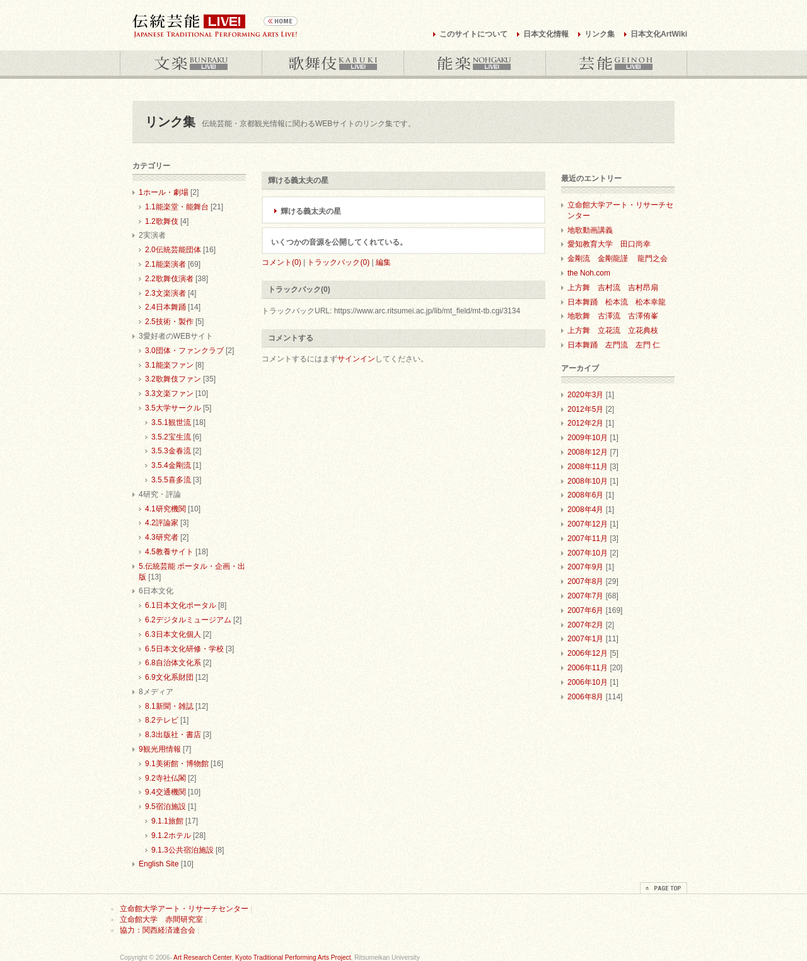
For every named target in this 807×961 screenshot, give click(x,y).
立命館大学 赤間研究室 (161, 919)
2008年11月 (587, 466)
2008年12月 (587, 452)
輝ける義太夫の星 (311, 211)
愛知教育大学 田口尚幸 (609, 244)
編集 (383, 262)
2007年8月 (585, 581)
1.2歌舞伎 (161, 221)
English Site (158, 863)
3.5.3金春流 (171, 450)
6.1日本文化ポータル (180, 605)
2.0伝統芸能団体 (173, 249)
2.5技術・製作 (169, 321)
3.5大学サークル (173, 408)
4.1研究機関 (165, 508)
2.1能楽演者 (165, 264)
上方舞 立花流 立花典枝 (612, 330)
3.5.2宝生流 (171, 437)
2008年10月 (587, 481)
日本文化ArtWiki (658, 34)
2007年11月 (587, 538)
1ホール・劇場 (164, 192)
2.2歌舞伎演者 (169, 278)
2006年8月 (585, 696)
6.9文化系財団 (169, 677)
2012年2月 (585, 423)
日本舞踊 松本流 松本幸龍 (616, 302)
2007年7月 (585, 595)
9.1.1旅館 (167, 821)
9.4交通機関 (165, 792)
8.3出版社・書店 (173, 734)
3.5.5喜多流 (171, 479)
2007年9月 (585, 566)
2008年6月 (585, 495)
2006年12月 (587, 653)
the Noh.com (588, 273)
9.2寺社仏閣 (165, 778)
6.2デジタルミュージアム (188, 619)
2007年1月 (585, 638)
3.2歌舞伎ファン (173, 379)
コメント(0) (281, 262)
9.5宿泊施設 (165, 806)
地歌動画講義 (590, 230)
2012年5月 (585, 409)
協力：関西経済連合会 (157, 930)
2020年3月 (585, 394)
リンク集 (599, 34)
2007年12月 (587, 524)
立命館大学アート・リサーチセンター (184, 908)
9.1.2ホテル (171, 835)
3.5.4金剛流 (171, 465)
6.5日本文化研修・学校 (184, 648)
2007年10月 (587, 553)
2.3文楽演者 (165, 293)
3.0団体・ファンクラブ (184, 350)
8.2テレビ (161, 720)
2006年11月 (587, 667)
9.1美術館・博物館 (177, 763)
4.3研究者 (161, 537)
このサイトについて (473, 34)
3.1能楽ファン (169, 365)
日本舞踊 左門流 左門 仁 (613, 345)
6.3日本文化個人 (173, 634)
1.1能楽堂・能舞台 (177, 206)
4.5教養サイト (169, 551)
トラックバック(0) (338, 262)
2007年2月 (585, 624)
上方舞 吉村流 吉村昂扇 (612, 287)
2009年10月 (587, 437)
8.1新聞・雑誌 (169, 706)
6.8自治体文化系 (173, 662)
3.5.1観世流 (171, 422)
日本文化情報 (546, 34)
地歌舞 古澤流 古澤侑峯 (612, 316)
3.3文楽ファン (169, 393)
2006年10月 (587, 682)
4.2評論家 (161, 522)
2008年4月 (585, 509)
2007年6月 (585, 610)
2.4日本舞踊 (165, 307)
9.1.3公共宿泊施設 (182, 850)
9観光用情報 (160, 749)
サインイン (356, 358)
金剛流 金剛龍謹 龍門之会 (617, 258)
